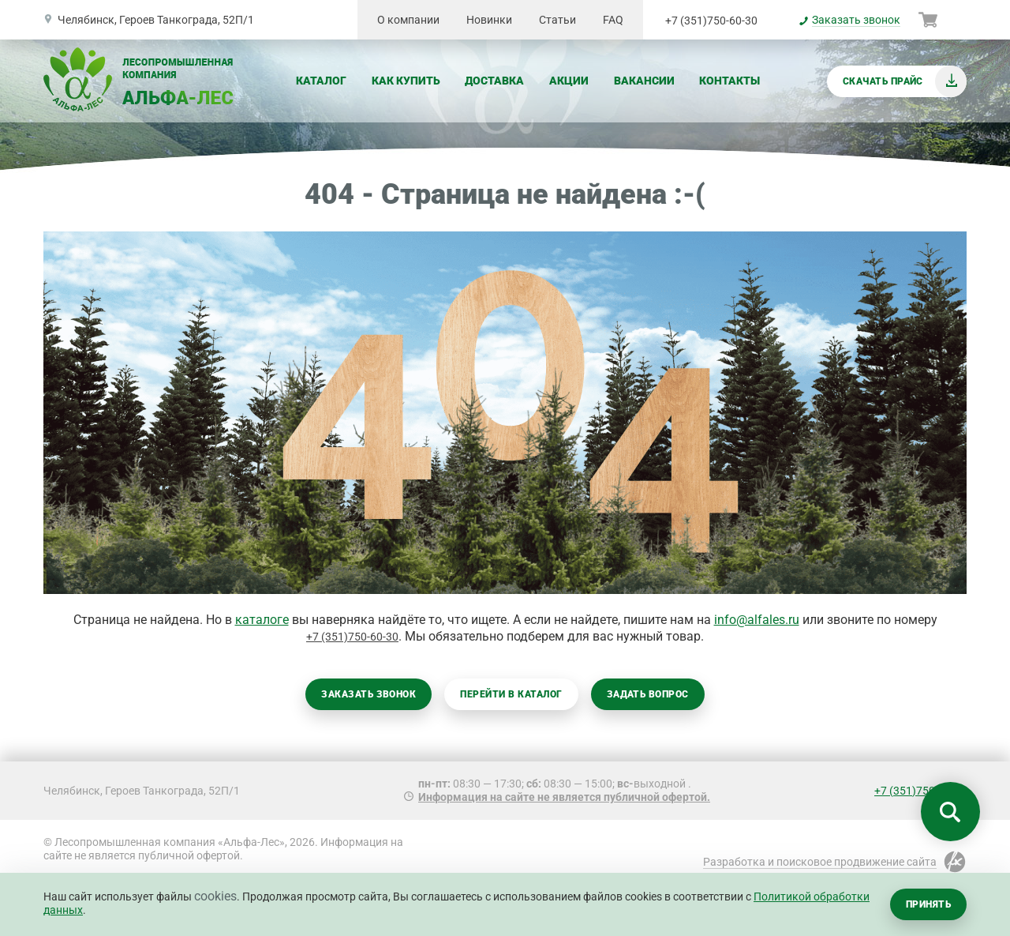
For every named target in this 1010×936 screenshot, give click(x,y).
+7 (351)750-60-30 (711, 20)
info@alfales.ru (756, 619)
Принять (928, 904)
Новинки (489, 19)
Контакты (729, 80)
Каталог (321, 80)
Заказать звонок (368, 694)
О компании (408, 19)
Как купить (406, 80)
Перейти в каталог (511, 694)
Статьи (557, 19)
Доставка (494, 80)
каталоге (262, 619)
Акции (569, 80)
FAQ (613, 19)
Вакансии (644, 80)
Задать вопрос (648, 694)
